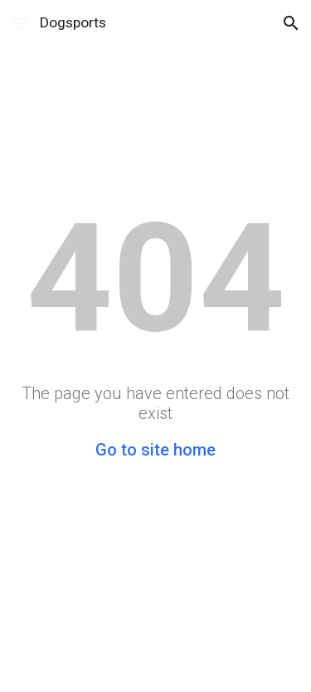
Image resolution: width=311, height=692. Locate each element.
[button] (20, 23)
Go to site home (155, 450)
